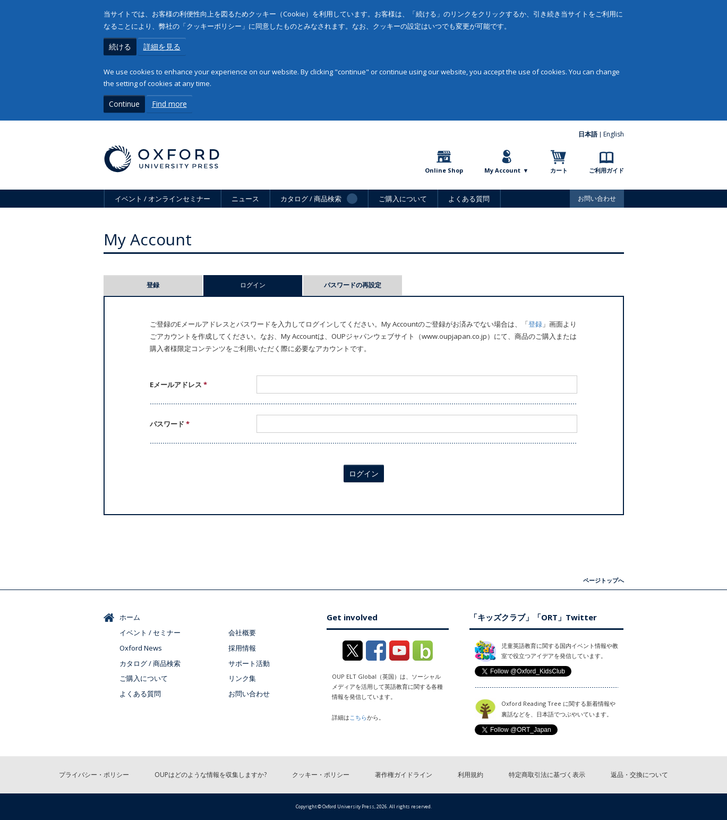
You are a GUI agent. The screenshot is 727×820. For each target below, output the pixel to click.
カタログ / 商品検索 (150, 663)
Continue (124, 104)
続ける (120, 46)
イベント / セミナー (150, 632)
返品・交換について (639, 774)
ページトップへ (603, 580)
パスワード (170, 424)
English (613, 134)
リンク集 (242, 678)
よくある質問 (469, 198)
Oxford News (140, 648)
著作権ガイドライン (403, 774)
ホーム (129, 617)
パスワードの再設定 (352, 284)
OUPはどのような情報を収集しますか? (211, 774)
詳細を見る (162, 46)
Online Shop (444, 170)
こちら (358, 717)
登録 (153, 284)
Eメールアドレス (178, 384)
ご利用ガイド (606, 170)
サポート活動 (249, 663)
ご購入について (403, 198)
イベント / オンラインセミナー (162, 198)
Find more (169, 104)
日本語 (587, 134)
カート (559, 170)
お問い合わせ (597, 198)
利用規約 (470, 774)
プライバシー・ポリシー (94, 774)
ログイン (271, 284)
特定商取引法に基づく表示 (547, 774)
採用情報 (242, 648)
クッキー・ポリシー (320, 774)
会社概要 (242, 632)
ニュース (245, 198)
